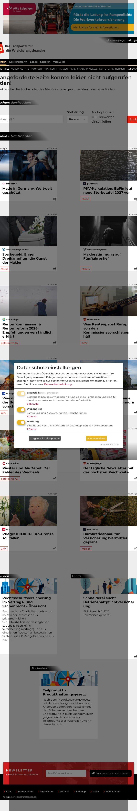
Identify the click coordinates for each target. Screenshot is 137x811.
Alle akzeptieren (96, 438)
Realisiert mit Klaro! (109, 444)
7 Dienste (33, 404)
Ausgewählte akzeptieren (45, 438)
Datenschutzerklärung (58, 384)
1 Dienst (32, 416)
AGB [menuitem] (7, 791)
